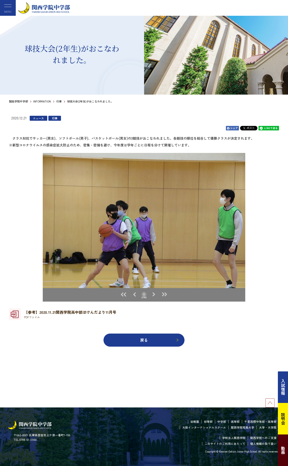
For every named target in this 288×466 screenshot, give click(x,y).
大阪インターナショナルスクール (204, 427)
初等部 (208, 421)
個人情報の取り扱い (263, 443)
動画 (283, 450)
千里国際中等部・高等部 (260, 421)
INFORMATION (42, 101)
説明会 (283, 419)
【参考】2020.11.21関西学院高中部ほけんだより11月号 (70, 314)
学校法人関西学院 (233, 438)
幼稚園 (194, 421)
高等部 (235, 421)
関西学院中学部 (18, 101)
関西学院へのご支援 (263, 438)
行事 (59, 101)
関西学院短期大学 (242, 427)
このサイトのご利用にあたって (225, 443)
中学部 (221, 421)
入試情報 (283, 387)
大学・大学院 (268, 427)
